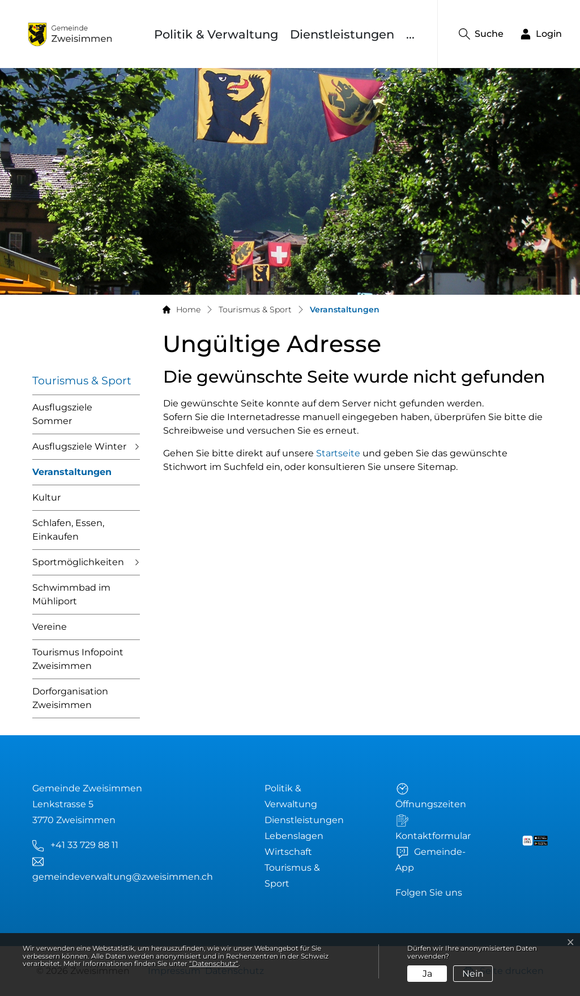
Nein (473, 973)
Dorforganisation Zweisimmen (70, 698)
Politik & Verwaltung (216, 34)
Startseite (338, 453)
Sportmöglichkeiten (78, 562)
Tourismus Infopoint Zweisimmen (77, 659)
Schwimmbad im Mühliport (71, 594)
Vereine (49, 626)
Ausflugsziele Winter (79, 446)
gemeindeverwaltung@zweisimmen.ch (122, 876)
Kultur (46, 497)
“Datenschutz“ (213, 963)
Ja (427, 973)
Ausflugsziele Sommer (62, 414)
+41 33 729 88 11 (84, 845)
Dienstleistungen (342, 34)
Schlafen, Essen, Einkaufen (68, 530)
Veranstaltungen (72, 476)
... (410, 34)
